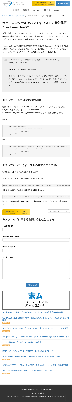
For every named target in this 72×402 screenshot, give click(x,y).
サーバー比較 (61, 396)
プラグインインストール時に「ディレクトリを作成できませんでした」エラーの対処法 (35, 328)
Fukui (54, 396)
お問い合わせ (17, 396)
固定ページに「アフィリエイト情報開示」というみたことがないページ (29, 351)
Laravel (49, 396)
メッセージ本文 (8, 257)
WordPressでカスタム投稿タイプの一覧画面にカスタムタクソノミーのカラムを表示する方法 (36, 319)
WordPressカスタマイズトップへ (58, 211)
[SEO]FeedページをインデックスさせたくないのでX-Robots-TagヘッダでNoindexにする (35, 337)
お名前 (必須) (7, 226)
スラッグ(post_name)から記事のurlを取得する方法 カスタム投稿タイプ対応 (31, 356)
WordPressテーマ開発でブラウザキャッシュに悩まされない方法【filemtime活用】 (33, 312)
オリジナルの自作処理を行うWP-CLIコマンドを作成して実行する (27, 370)
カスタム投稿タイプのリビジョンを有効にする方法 (21, 342)
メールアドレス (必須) (11, 236)
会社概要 (9, 396)
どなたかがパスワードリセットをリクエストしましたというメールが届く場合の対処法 (35, 365)
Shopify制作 (34, 396)
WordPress (42, 396)
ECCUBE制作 (26, 396)
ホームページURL (9, 247)
